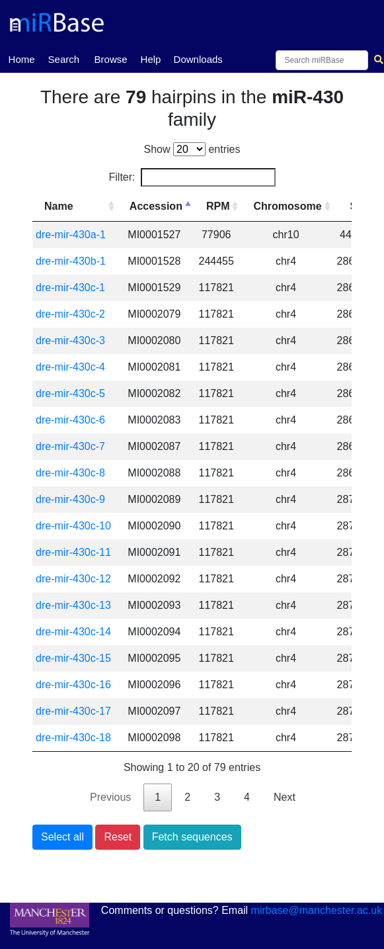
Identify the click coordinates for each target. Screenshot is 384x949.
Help (151, 59)
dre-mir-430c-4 (70, 367)
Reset (118, 836)
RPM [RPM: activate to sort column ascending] (218, 206)
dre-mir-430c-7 (70, 446)
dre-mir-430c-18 (73, 737)
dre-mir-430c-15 (73, 658)
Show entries (192, 149)
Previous (110, 797)
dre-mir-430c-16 (73, 684)
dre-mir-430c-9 (70, 499)
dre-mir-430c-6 (70, 420)
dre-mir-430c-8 (70, 472)
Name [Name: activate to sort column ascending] (58, 206)
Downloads (198, 59)
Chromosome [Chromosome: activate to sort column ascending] (287, 206)
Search (64, 59)
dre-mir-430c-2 (70, 314)
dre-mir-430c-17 (73, 711)
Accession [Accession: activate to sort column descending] (156, 206)
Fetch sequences (192, 836)
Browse (111, 59)
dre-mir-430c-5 (70, 393)
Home (22, 58)
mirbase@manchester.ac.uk (317, 910)
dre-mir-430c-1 (70, 287)
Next (284, 797)
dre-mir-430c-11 (73, 552)
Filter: (192, 177)
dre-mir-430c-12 (73, 578)
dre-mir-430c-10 (73, 525)
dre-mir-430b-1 (71, 261)
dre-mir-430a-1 (71, 234)
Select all (62, 836)
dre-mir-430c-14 (73, 631)
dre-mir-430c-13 (73, 605)
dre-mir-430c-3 (70, 340)
